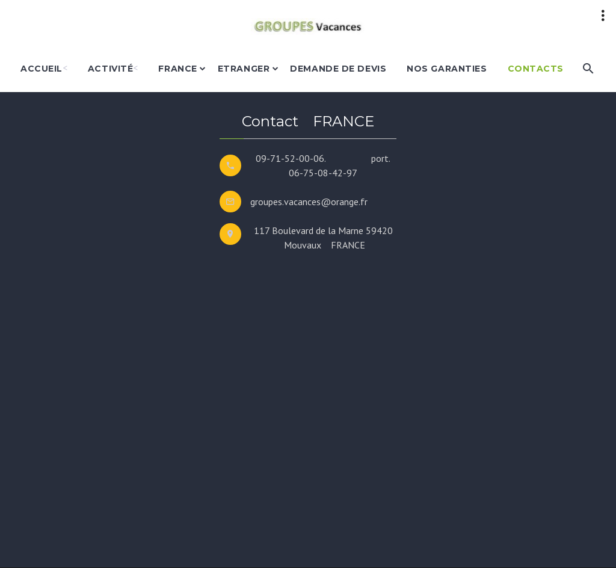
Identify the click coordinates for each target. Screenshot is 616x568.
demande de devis (338, 68)
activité (110, 68)
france (177, 68)
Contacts (536, 68)
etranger (244, 68)
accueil (41, 68)
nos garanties (447, 68)
